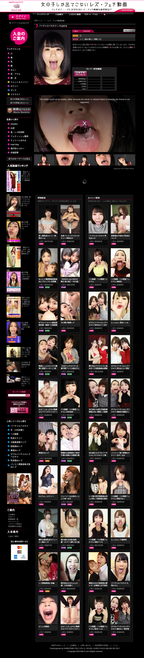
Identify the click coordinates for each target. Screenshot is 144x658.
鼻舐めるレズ (44, 453)
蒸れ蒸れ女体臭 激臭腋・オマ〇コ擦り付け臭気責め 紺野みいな (70, 542)
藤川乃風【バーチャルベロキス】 (25, 225)
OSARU (14, 124)
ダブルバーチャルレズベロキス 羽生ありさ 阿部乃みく (120, 368)
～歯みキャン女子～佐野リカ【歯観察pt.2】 (25, 250)
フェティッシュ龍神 (19, 136)
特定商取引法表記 (15, 526)
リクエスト (15, 94)
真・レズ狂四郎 (17, 132)
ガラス (84, 39)
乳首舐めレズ (16, 460)
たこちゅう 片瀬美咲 (119, 540)
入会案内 (11, 515)
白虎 (12, 128)
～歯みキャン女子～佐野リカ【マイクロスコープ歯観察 (25, 176)
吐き (91, 39)
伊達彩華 (14, 152)
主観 (99, 39)
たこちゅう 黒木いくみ (119, 323)
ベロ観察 (14, 434)
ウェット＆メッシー (19, 82)
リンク (115, 645)
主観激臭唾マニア (18, 442)
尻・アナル (15, 74)
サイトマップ (13, 522)
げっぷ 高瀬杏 (44, 627)
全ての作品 (19, 99)
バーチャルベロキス (19, 426)
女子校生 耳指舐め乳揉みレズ (25, 365)
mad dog (15, 144)
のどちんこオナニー (46, 496)
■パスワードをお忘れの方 (19, 23)
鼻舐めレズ (15, 450)
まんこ (13, 70)
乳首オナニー (16, 438)
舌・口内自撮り (17, 430)
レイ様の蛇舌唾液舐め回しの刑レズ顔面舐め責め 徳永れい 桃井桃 (98, 498)
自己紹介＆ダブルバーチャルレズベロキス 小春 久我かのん (98, 455)
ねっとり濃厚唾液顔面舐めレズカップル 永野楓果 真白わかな (48, 281)
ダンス (13, 90)
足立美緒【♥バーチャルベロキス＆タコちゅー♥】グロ (26, 201)
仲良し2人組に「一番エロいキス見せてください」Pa (26, 352)
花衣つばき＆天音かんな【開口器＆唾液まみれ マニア (25, 302)
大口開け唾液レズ (67, 323)
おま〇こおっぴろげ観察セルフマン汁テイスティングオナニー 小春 (48, 411)
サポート (11, 517)
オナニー (14, 86)
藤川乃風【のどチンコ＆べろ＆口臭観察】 (25, 275)
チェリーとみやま (18, 140)
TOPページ (38, 21)
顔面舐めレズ (16, 446)
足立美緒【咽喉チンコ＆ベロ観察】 (25, 326)
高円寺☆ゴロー (17, 148)
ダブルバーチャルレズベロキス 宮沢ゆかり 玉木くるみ (98, 325)
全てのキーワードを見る (19, 159)
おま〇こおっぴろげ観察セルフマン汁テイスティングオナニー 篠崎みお (70, 629)
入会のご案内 (13, 536)
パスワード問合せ (15, 524)
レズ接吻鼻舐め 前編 (46, 583)
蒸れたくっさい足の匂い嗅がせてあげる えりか (25, 381)
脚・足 (13, 78)
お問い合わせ (86, 645)
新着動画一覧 (13, 519)
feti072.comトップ (58, 645)
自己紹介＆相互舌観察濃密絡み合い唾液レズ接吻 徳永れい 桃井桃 (98, 411)
